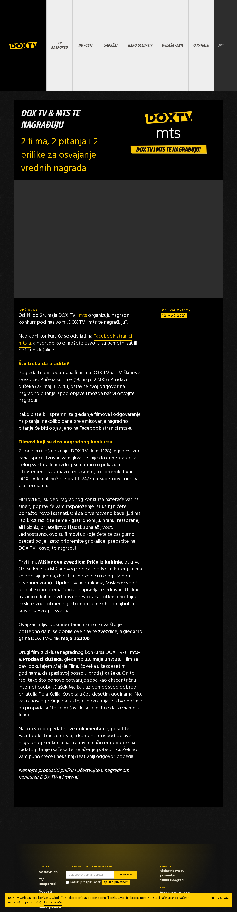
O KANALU (201, 45)
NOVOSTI (85, 45)
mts (83, 315)
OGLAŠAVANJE (173, 45)
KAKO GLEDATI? (140, 45)
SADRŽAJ (110, 45)
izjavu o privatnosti (116, 882)
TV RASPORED (59, 45)
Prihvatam (219, 898)
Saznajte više (53, 902)
